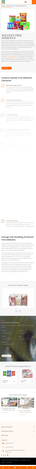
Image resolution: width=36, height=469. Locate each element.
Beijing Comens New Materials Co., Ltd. (14, 460)
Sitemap (3, 462)
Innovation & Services (7, 431)
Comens (2, 51)
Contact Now (7, 355)
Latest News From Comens (18, 396)
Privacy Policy (9, 462)
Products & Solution (10, 5)
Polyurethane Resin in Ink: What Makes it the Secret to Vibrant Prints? (8, 409)
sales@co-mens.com (9, 443)
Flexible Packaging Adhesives (20, 5)
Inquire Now (6, 68)
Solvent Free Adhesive (6, 7)
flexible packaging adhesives (11, 56)
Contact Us (4, 440)
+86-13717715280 (8, 447)
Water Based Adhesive (5, 380)
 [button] (16, 311)
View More (5, 412)
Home (4, 5)
